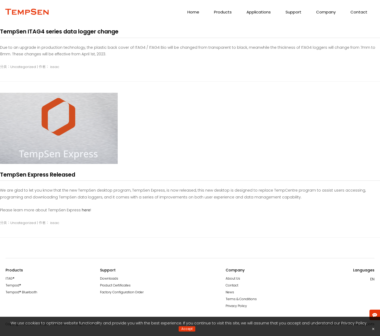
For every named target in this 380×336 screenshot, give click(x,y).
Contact (358, 12)
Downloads (109, 278)
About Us (233, 278)
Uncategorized (23, 66)
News (230, 292)
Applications (258, 12)
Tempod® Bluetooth (21, 292)
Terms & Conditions (241, 299)
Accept (187, 329)
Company (326, 12)
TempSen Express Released (37, 174)
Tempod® (13, 285)
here (86, 210)
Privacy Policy (236, 306)
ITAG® (10, 278)
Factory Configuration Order (122, 292)
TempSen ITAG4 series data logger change (59, 31)
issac (54, 66)
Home (193, 12)
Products (223, 12)
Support (293, 12)
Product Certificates (115, 285)
